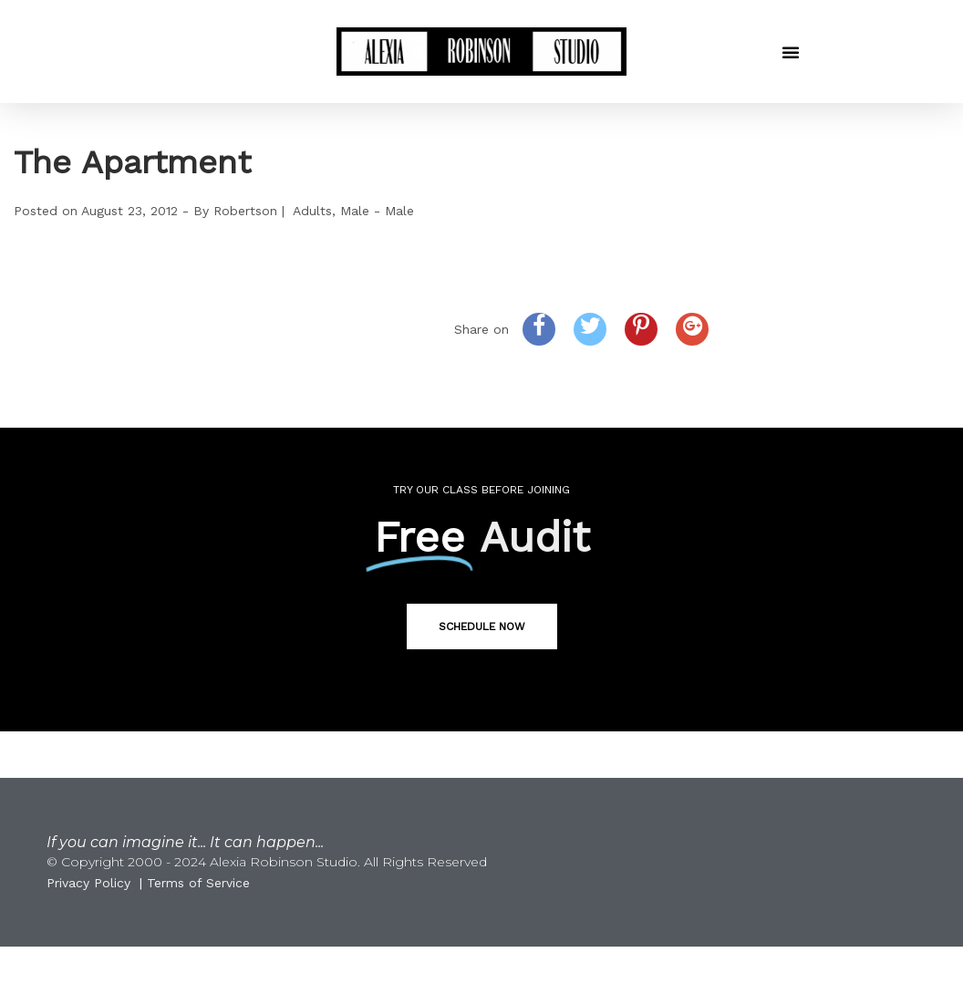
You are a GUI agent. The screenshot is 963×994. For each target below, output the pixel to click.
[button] (790, 52)
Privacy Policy (88, 882)
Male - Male (377, 210)
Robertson (245, 210)
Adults (312, 210)
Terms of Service (198, 882)
